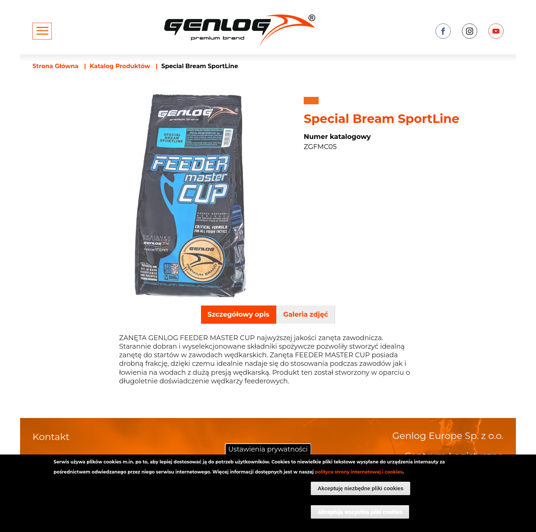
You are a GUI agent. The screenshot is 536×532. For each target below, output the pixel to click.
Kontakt (50, 436)
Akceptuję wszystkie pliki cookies (360, 518)
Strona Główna (55, 66)
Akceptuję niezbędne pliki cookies (360, 494)
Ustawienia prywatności (268, 456)
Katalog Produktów (120, 66)
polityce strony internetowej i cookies (359, 478)
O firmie (51, 458)
